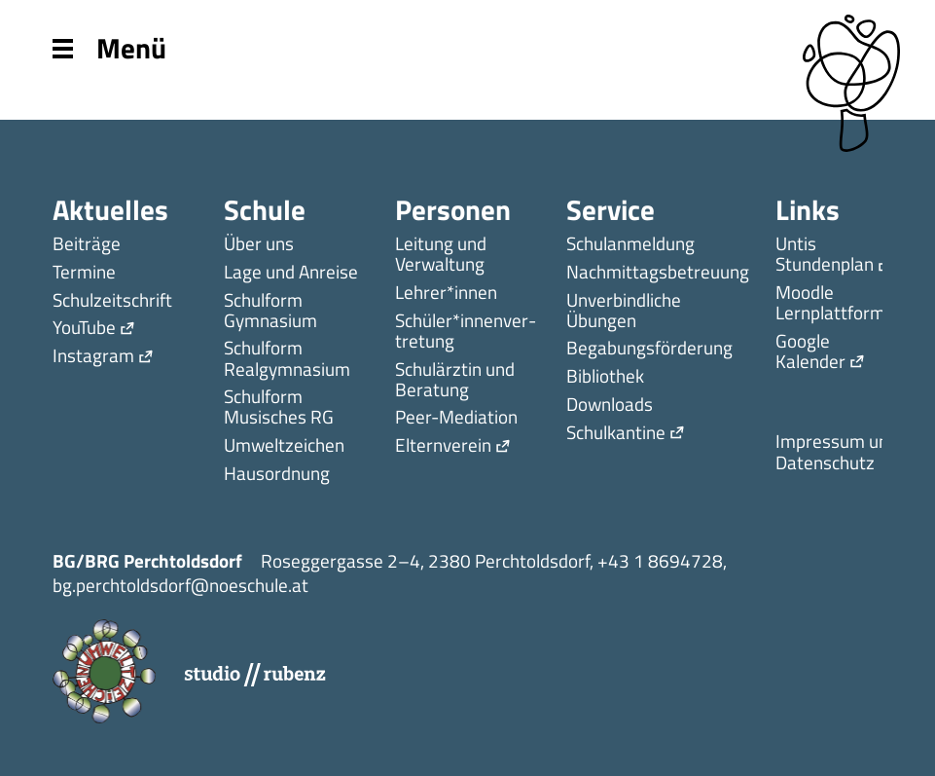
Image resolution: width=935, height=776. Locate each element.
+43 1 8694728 (660, 560)
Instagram (93, 357)
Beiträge (87, 245)
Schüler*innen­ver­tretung (465, 332)
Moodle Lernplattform (830, 303)
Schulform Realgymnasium (287, 359)
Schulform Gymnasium (270, 311)
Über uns (259, 245)
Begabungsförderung (649, 349)
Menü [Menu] (109, 46)
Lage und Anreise (291, 273)
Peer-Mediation (456, 418)
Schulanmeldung (630, 245)
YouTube (84, 328)
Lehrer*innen (446, 293)
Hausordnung (277, 474)
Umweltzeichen (284, 446)
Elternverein (443, 446)
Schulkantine (615, 434)
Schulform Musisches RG (279, 408)
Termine (84, 273)
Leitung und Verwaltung (440, 255)
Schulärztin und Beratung (455, 380)
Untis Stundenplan (824, 255)
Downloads (609, 405)
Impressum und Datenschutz (836, 452)
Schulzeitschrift (112, 301)
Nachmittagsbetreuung (657, 273)
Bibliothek (605, 377)
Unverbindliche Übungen (623, 311)
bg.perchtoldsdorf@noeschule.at (180, 585)
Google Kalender (810, 352)
